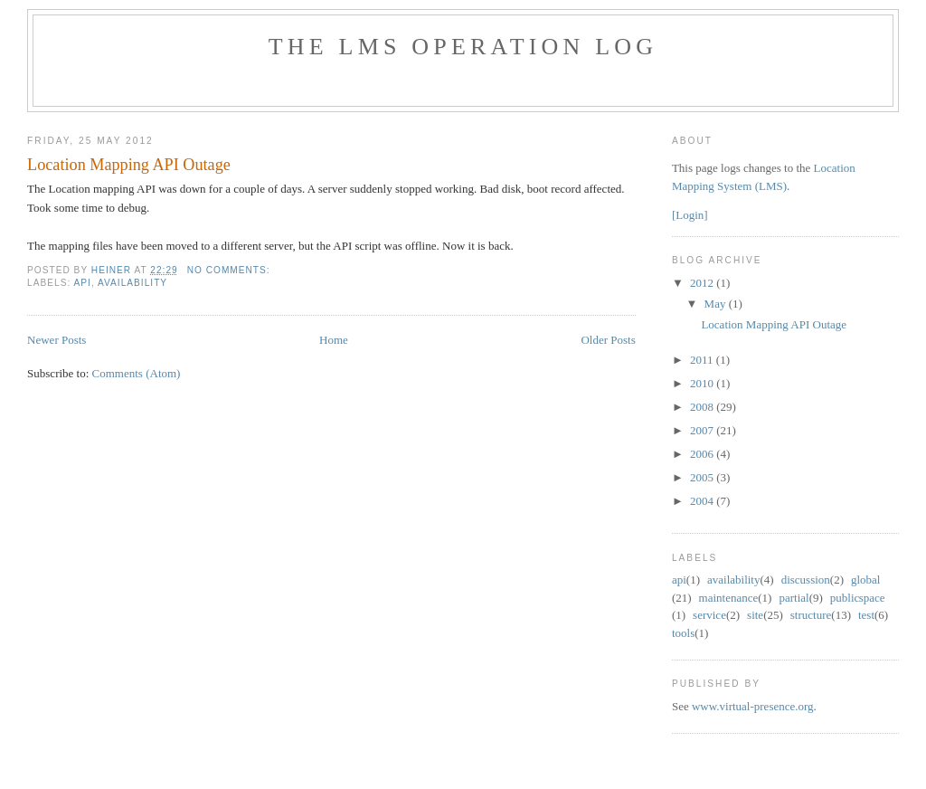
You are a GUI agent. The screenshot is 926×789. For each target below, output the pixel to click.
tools (683, 633)
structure (810, 615)
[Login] (690, 215)
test (866, 615)
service (709, 615)
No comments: (230, 270)
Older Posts (608, 340)
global (866, 579)
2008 (703, 407)
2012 (703, 283)
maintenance (729, 597)
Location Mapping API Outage (129, 165)
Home (333, 340)
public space (857, 597)
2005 (703, 477)
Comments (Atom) (136, 373)
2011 (703, 359)
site (755, 615)
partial (793, 597)
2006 (703, 454)
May (716, 303)
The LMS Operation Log (463, 46)
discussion (805, 579)
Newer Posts (56, 340)
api (82, 283)
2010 (703, 383)
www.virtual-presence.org (753, 706)
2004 (703, 501)
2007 (703, 430)
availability (132, 283)
